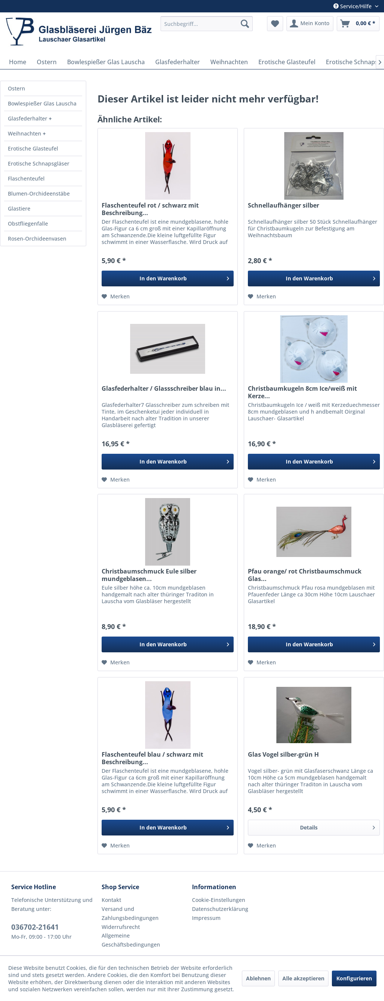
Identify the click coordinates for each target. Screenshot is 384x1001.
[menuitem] (206, 23)
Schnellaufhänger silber (283, 205)
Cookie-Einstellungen (218, 899)
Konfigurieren (354, 978)
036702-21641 (35, 927)
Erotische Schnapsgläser (38, 163)
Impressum (206, 917)
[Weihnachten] (229, 62)
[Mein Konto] (309, 23)
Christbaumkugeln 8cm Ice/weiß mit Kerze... (302, 392)
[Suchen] (245, 23)
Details (337, 826)
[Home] (18, 62)
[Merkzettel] (275, 23)
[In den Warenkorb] (168, 278)
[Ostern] (47, 62)
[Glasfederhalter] (177, 62)
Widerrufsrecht (121, 926)
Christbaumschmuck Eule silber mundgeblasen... (149, 575)
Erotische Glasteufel (33, 148)
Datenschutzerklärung (220, 908)
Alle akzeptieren (303, 978)
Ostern (16, 88)
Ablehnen (258, 978)
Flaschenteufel (26, 178)
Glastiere (19, 208)
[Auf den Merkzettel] (116, 296)
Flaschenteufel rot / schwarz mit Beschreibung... (150, 209)
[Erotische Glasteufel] (287, 62)
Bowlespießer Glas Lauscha (42, 103)
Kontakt (111, 899)
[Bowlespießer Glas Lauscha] (106, 62)
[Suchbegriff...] (206, 23)
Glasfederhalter (28, 118)
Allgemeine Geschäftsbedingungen (131, 940)
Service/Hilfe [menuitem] (353, 6)
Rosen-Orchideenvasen (37, 238)
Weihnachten (25, 133)
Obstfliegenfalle (28, 223)
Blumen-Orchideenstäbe (39, 193)
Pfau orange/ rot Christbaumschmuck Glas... (305, 575)
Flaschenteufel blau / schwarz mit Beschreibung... (152, 758)
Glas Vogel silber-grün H (283, 755)
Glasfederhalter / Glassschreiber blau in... (164, 389)
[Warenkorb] (358, 23)
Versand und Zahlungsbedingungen (130, 913)
